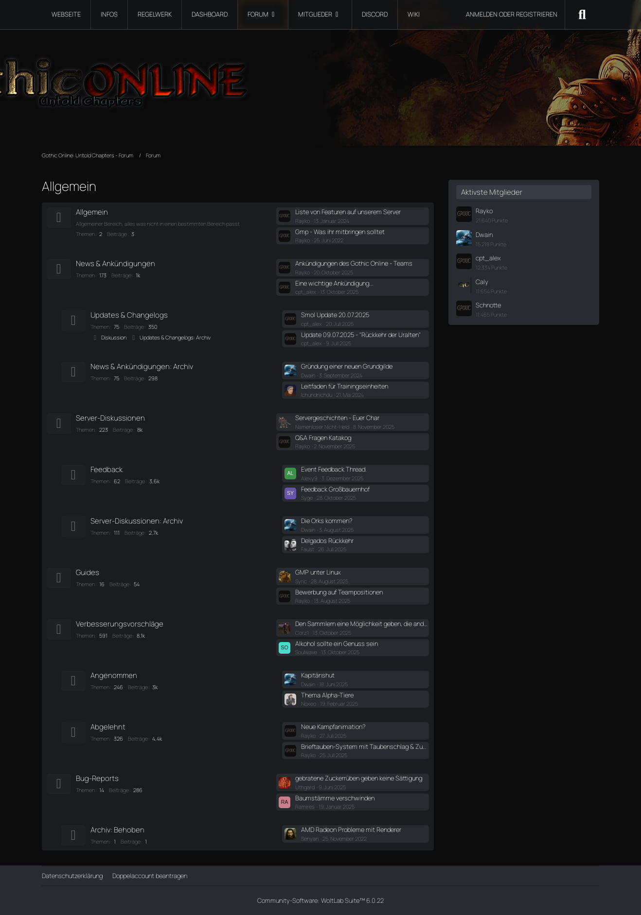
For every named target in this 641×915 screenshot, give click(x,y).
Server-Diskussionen (110, 418)
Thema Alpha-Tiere (327, 695)
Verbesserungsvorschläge (119, 624)
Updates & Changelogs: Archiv (175, 337)
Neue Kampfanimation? (333, 726)
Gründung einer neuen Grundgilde (346, 366)
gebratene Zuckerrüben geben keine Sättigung (358, 778)
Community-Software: (320, 900)
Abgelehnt (107, 727)
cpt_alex (488, 258)
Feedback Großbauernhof (335, 489)
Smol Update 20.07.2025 (335, 314)
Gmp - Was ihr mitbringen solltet (340, 231)
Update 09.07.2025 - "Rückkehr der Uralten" (361, 334)
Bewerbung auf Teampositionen (339, 592)
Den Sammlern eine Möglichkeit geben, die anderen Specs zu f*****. (362, 623)
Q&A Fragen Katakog (323, 437)
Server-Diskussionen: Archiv (136, 521)
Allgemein (92, 212)
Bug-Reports (97, 778)
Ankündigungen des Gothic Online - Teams (353, 263)
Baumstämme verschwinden (334, 798)
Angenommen (113, 675)
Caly (482, 281)
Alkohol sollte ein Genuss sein (336, 643)
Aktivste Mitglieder (491, 192)
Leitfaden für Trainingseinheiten (344, 386)
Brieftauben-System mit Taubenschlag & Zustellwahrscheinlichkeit (365, 746)
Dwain (484, 234)
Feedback (106, 469)
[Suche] (582, 14)
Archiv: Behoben (117, 830)
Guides (87, 572)
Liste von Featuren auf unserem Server (348, 211)
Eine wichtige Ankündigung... (334, 283)
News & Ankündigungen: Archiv (141, 366)
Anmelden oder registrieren (511, 14)
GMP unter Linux (318, 572)
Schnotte (488, 305)
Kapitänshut (318, 675)
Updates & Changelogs (129, 315)
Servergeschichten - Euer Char (337, 417)
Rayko (484, 210)
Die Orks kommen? (327, 520)
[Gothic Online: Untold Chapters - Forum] (320, 77)
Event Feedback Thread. (334, 469)
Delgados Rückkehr (327, 540)
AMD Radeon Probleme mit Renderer (351, 829)
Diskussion (113, 337)
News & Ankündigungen (115, 263)
